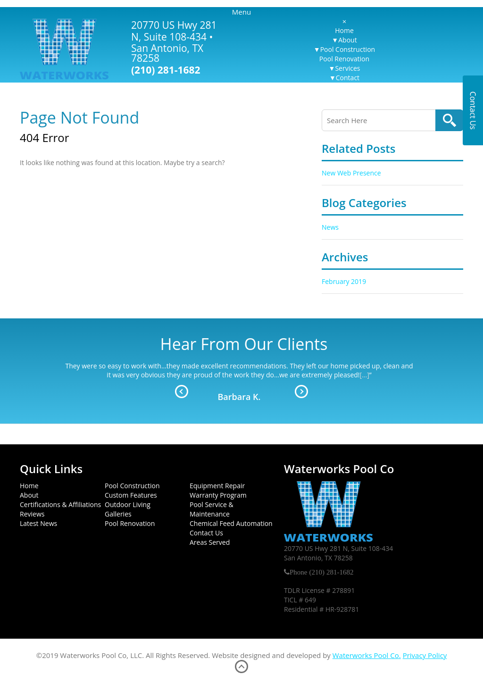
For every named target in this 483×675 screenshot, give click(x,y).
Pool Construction (347, 49)
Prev (181, 391)
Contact (347, 77)
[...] (364, 374)
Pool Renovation (344, 58)
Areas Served (210, 542)
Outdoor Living (127, 504)
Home (344, 30)
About (347, 39)
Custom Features (131, 495)
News (330, 227)
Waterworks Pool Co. (367, 655)
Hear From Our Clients (244, 344)
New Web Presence (351, 172)
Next (301, 391)
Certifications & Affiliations (60, 504)
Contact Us (206, 532)
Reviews (32, 513)
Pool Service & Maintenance (211, 509)
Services (347, 68)
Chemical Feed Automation (231, 523)
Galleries (118, 513)
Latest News (38, 523)
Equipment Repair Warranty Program (218, 490)
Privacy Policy (425, 655)
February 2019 (344, 281)
